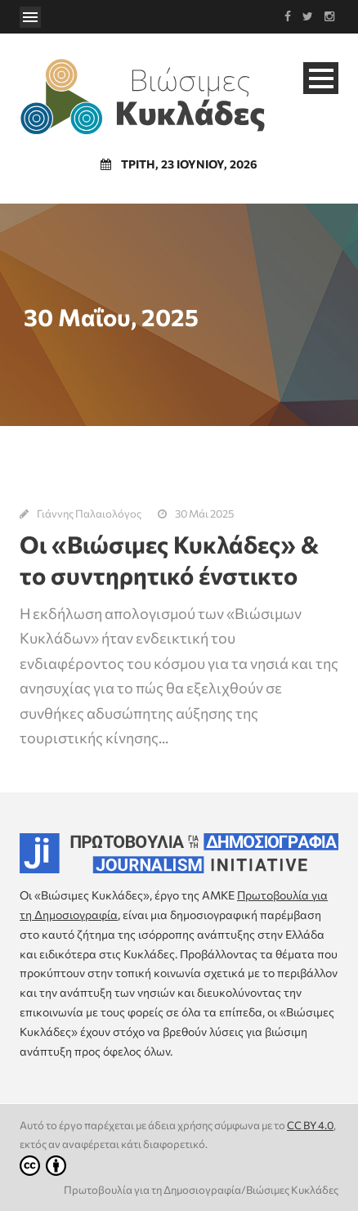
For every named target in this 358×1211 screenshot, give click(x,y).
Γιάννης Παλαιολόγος (89, 513)
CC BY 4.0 (310, 1125)
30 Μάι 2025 (204, 513)
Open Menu (30, 17)
